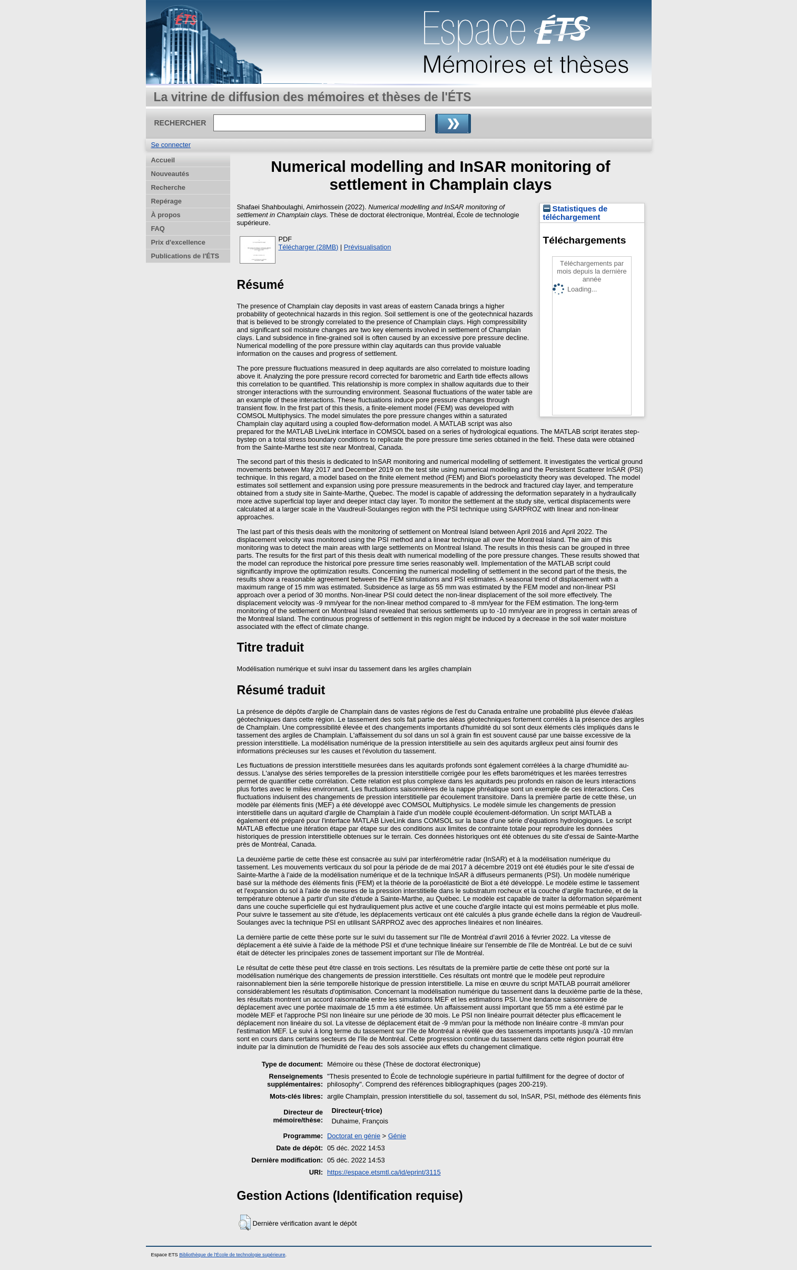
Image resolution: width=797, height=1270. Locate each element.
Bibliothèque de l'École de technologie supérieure (232, 1254)
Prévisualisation (367, 247)
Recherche (168, 187)
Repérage (166, 201)
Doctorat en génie (353, 1136)
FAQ (158, 228)
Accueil (163, 160)
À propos (166, 215)
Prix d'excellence (178, 242)
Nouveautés (170, 174)
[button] (245, 1222)
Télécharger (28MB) (309, 247)
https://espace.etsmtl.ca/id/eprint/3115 (384, 1172)
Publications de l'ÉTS (185, 256)
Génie (397, 1136)
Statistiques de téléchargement (575, 213)
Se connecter (171, 145)
